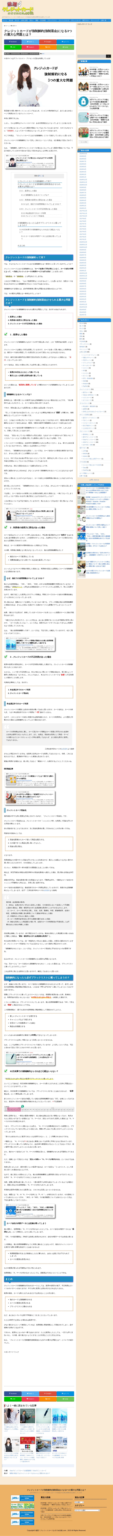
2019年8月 (83, 159)
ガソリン (85, 376)
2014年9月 (83, 309)
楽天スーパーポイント (90, 418)
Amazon (85, 383)
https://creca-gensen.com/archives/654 (24, 780)
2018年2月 (83, 205)
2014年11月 (83, 304)
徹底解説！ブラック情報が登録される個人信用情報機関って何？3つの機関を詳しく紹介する (59, 1428)
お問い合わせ (94, 480)
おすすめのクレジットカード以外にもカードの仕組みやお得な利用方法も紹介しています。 (56, 1492)
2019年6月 (83, 164)
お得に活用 (24, 20)
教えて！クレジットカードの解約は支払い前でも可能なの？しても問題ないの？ (11, 1428)
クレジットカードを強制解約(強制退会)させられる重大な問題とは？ (39, 185)
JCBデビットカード (89, 442)
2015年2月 (83, 299)
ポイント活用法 (84, 414)
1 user (31, 508)
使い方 (82, 326)
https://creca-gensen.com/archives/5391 (24, 515)
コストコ (85, 368)
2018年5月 (83, 198)
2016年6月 (83, 257)
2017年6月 (83, 226)
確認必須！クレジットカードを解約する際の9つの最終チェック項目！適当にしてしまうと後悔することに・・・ (27, 1429)
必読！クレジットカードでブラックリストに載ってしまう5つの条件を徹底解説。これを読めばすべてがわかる (43, 1429)
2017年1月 (83, 239)
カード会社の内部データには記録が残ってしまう (41, 237)
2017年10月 (83, 216)
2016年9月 (83, 250)
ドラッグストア (88, 363)
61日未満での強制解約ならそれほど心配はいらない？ (39, 231)
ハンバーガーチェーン (90, 355)
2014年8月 (83, 312)
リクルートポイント (89, 423)
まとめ (21, 245)
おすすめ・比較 (88, 445)
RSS (48, 47)
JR (84, 370)
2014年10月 (83, 307)
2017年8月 (83, 221)
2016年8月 (83, 252)
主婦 (84, 381)
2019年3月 (83, 172)
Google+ (47, 41)
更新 (81, 336)
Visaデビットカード (89, 439)
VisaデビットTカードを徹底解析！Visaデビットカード (28, 1470)
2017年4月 (83, 231)
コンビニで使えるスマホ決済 (92, 465)
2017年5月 (83, 229)
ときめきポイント (88, 428)
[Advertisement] (22, 1368)
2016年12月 (83, 242)
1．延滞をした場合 (28, 191)
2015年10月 (83, 278)
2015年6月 (83, 289)
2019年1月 (83, 177)
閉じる (40, 176)
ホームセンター (88, 365)
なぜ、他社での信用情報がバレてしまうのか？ (41, 204)
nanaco (85, 456)
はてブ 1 (65, 41)
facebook (13, 41)
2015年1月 (83, 302)
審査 (37, 20)
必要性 (85, 409)
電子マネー (85, 20)
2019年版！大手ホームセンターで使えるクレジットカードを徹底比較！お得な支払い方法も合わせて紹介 (56, 1510)
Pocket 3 (30, 47)
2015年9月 (83, 281)
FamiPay (85, 470)
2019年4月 (83, 169)
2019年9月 (83, 156)
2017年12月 (83, 211)
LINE (12, 47)
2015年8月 (83, 283)
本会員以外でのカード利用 (33, 213)
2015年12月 (83, 273)
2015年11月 (83, 276)
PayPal (85, 386)
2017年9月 (83, 218)
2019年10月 (83, 153)
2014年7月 (83, 315)
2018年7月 (83, 192)
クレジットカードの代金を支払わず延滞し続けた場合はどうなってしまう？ (11, 1456)
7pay (84, 467)
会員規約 (64, 749)
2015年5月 (83, 291)
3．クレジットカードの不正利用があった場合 (38, 209)
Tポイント (86, 420)
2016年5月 (83, 260)
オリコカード (87, 400)
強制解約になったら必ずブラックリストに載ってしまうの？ (39, 224)
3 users (31, 1052)
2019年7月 (83, 161)
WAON (85, 453)
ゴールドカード (84, 403)
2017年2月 (83, 237)
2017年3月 (83, 234)
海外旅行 (82, 346)
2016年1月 (83, 270)
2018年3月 (83, 203)
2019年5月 (83, 166)
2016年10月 (83, 247)
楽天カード (86, 392)
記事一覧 (103, 20)
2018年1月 (83, 208)
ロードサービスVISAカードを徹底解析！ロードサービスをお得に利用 (59, 1455)
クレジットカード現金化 (32, 216)
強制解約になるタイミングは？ (35, 195)
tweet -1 (30, 41)
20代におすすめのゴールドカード (93, 411)
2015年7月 (83, 286)
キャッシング (95, 20)
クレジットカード (64, 20)
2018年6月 (83, 195)
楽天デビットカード (89, 437)
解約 (43, 53)
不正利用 (43, 20)
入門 (84, 451)
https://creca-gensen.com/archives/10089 (24, 798)
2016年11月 (83, 244)
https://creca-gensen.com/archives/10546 (24, 1213)
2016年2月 (83, 268)
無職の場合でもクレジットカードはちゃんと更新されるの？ (30, 1473)
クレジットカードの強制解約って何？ (35, 181)
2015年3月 (83, 296)
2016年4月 (83, 263)
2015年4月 (83, 294)
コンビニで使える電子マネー (92, 459)
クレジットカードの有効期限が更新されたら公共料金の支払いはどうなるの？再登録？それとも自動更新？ (98, 490)
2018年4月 (83, 200)
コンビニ (85, 373)
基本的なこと (87, 434)
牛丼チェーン (87, 360)
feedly (65, 47)
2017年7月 (83, 224)
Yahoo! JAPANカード (89, 395)
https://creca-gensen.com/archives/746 (24, 162)
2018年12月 (83, 179)
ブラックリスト (52, 20)
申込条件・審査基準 (89, 406)
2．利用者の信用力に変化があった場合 (35, 200)
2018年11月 (83, 182)
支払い (32, 20)
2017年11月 (83, 213)
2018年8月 (83, 190)
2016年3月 (83, 265)
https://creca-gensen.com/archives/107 (24, 1061)
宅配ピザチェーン (88, 357)
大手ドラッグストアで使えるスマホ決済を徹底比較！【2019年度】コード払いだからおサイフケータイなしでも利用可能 (99, 104)
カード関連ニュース (86, 473)
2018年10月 (83, 185)
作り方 (17, 20)
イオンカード (87, 397)
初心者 (11, 20)
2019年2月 (83, 174)
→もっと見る (83, 142)
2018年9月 (83, 187)
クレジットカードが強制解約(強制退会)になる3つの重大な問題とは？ (56, 1490)
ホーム (5, 20)
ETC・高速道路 (88, 378)
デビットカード (75, 20)
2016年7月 (83, 255)
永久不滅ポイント (88, 425)
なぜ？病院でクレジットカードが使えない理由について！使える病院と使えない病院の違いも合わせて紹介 (98, 564)
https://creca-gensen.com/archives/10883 (24, 644)
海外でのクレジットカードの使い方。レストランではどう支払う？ (43, 1455)
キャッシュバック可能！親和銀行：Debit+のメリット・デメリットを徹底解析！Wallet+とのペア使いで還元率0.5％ (27, 1457)
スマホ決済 (83, 462)
